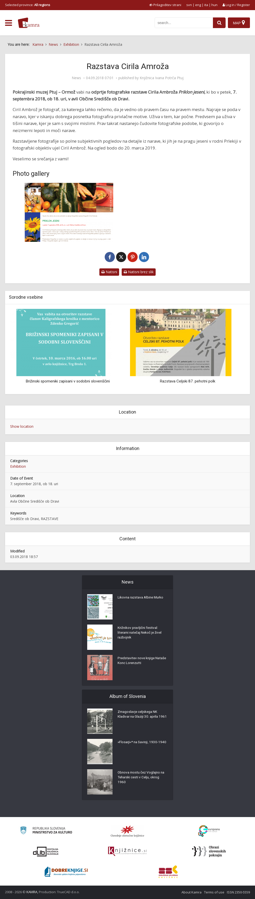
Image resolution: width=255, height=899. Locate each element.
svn (189, 5)
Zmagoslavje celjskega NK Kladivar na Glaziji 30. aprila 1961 (139, 717)
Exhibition (18, 466)
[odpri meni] (8, 23)
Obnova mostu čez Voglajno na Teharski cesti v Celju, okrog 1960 (142, 778)
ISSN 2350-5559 (238, 892)
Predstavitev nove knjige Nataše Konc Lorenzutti (137, 661)
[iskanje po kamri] (183, 22)
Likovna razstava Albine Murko (142, 598)
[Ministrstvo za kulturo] (46, 831)
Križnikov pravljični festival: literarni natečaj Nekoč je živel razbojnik (141, 633)
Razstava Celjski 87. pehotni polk (187, 381)
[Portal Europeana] (209, 831)
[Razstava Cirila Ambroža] (69, 212)
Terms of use (214, 892)
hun (214, 5)
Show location (21, 426)
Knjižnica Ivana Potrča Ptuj (162, 78)
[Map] (239, 22)
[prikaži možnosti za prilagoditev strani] (165, 5)
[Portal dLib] (46, 851)
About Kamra (191, 892)
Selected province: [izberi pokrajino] (27, 5)
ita (206, 5)
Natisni (109, 271)
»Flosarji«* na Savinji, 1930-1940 (139, 745)
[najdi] (219, 22)
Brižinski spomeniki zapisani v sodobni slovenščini (68, 381)
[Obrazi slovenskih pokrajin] (209, 851)
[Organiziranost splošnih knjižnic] (127, 831)
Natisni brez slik (139, 271)
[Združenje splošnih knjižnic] (168, 871)
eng (198, 5)
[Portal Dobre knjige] (66, 872)
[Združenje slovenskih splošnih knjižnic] (127, 851)
